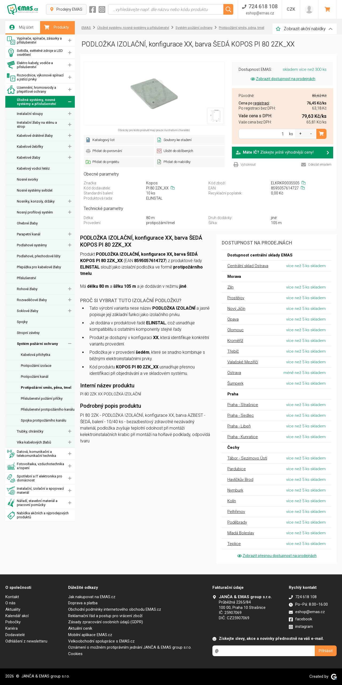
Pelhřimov (236, 511)
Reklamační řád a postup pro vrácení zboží (105, 615)
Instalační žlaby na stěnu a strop (37, 124)
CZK (291, 9)
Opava (233, 319)
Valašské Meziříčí (242, 362)
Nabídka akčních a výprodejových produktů (38, 515)
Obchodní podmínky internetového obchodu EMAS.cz (114, 609)
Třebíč (233, 351)
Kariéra (11, 628)
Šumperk (235, 383)
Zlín (230, 287)
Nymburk (235, 490)
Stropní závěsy (28, 333)
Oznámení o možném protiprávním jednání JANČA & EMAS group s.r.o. (130, 647)
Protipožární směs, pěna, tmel (46, 388)
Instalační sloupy (30, 114)
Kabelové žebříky (30, 147)
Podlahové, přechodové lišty (38, 256)
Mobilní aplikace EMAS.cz (90, 634)
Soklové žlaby (27, 311)
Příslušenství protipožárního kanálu (48, 409)
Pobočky (13, 622)
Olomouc (235, 330)
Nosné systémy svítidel (34, 190)
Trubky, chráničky (30, 431)
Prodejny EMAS (66, 9)
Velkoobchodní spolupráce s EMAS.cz (101, 641)
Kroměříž (235, 340)
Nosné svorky (27, 179)
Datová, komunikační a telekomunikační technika (31, 454)
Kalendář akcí (17, 615)
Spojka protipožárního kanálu (43, 420)
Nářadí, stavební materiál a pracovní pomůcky (32, 503)
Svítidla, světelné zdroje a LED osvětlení (35, 53)
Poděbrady (237, 522)
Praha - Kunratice (242, 436)
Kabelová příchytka (35, 355)
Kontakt (12, 596)
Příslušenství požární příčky (42, 398)
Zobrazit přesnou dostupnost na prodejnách (276, 556)
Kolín (231, 501)
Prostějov (235, 297)
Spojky (22, 322)
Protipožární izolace (36, 366)
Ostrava (234, 372)
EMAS (86, 28)
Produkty (56, 27)
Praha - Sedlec (240, 415)
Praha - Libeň (239, 426)
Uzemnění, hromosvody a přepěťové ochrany (31, 89)
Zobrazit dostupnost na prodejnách (282, 79)
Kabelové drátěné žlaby (35, 136)
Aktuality (12, 609)
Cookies (75, 653)
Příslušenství (26, 278)
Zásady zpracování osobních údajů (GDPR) (105, 622)
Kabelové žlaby (28, 157)
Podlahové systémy (32, 245)
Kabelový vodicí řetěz (33, 168)
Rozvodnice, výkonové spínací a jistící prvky (35, 77)
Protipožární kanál (34, 377)
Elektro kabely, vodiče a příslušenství (30, 65)
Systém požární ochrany (37, 344)
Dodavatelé (15, 634)
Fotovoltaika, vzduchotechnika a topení (35, 466)
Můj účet (21, 27)
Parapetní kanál (28, 234)
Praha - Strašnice (242, 404)
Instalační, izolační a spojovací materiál (35, 490)
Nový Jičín (236, 308)
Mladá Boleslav (240, 533)
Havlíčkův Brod (240, 479)
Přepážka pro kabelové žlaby (39, 267)
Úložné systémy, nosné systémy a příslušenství (31, 102)
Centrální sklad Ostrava (247, 265)
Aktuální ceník (80, 628)
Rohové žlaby (27, 289)
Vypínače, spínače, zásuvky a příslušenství (34, 40)
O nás (10, 603)
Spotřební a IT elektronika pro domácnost (34, 478)
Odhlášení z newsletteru (26, 641)
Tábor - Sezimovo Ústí (247, 458)
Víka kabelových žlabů (34, 442)
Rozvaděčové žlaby (32, 300)
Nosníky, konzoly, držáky (36, 201)
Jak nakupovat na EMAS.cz (91, 596)
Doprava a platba (83, 603)
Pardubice (236, 468)
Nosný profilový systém (35, 212)
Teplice (234, 543)
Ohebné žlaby (27, 223)
